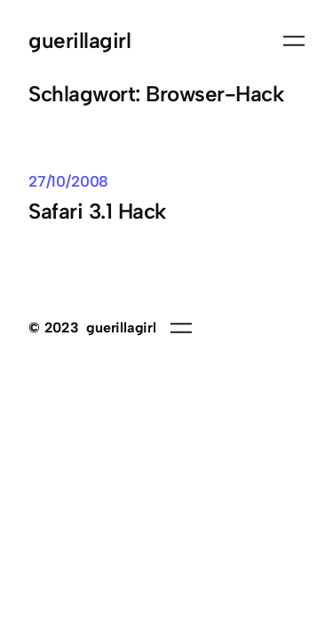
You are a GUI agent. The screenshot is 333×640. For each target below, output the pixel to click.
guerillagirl (79, 40)
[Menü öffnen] (294, 41)
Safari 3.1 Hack (97, 211)
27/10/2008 (68, 181)
